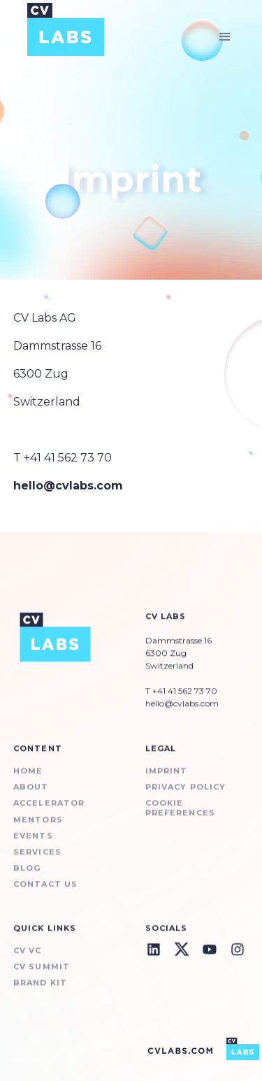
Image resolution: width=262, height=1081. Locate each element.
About (31, 796)
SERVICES (37, 861)
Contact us (45, 894)
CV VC (27, 959)
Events (33, 845)
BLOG (27, 877)
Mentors (38, 828)
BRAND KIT (40, 991)
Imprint (166, 780)
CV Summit (41, 975)
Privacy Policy (185, 796)
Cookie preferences (180, 817)
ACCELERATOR (49, 812)
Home (28, 780)
